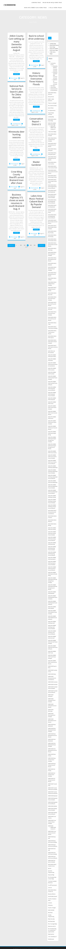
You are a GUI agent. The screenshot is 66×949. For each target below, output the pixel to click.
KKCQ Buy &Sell (51, 918)
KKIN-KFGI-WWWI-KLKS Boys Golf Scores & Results (52, 630)
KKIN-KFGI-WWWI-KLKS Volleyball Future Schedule (52, 391)
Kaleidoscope (51, 936)
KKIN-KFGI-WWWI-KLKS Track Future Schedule (52, 654)
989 (35, 245)
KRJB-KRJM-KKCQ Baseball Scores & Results (52, 272)
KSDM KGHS (50, 823)
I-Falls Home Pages (55, 7)
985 (21, 245)
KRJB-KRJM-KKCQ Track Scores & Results (52, 329)
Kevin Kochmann (34, 65)
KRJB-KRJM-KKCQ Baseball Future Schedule (52, 266)
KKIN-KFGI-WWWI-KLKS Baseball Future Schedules (52, 595)
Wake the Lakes (51, 916)
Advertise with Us (52, 923)
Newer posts (11, 245)
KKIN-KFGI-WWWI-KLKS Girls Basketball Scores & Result (52, 489)
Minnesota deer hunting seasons (16, 134)
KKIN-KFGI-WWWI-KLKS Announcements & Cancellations (53, 362)
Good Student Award (52, 893)
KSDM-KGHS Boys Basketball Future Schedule (52, 727)
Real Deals (50, 910)
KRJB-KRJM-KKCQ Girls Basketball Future (52, 208)
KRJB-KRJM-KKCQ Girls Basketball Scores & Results (52, 214)
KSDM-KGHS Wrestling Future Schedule (51, 712)
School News (53, 84)
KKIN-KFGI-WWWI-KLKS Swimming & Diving (52, 430)
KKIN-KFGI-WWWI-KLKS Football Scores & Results (52, 380)
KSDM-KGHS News (52, 671)
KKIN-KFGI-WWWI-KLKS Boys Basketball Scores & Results (53, 474)
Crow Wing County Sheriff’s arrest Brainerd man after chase (16, 177)
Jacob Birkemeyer (36, 110)
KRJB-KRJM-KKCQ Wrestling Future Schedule (52, 251)
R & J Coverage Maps (52, 921)
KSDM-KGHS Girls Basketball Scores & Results (52, 748)
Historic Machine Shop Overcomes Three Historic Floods (36, 78)
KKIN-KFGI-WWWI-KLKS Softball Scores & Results (52, 615)
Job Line (50, 885)
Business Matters (51, 891)
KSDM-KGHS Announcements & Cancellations (52, 675)
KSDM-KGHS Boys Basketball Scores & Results (52, 733)
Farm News (53, 83)
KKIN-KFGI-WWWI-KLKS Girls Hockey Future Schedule (52, 531)
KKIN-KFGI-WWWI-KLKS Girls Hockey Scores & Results (52, 536)
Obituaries (50, 902)
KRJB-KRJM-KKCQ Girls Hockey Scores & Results (52, 242)
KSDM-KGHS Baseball (52, 793)
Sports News (51, 105)
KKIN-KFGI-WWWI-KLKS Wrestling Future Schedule (52, 545)
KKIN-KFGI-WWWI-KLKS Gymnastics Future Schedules (52, 560)
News (49, 59)
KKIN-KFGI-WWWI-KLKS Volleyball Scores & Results (52, 386)
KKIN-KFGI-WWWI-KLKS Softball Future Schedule (52, 609)
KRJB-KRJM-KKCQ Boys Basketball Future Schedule (52, 193)
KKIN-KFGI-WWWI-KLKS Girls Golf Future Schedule (53, 639)
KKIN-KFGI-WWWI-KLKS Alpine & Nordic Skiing (52, 571)
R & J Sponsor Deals (52, 103)
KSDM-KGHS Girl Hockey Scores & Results (51, 777)
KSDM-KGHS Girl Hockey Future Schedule (51, 772)
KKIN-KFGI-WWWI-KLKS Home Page (35, 7)
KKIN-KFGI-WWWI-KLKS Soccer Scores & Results (52, 425)
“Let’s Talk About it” (52, 934)
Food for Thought (52, 905)
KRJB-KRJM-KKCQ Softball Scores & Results (52, 286)
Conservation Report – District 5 (36, 121)
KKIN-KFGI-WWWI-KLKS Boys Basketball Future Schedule (53, 469)
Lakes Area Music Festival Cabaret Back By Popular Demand (36, 201)
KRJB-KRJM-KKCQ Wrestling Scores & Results (52, 257)
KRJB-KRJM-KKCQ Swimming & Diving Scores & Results (52, 184)
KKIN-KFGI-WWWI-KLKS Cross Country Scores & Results (52, 459)
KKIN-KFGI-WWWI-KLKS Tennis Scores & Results (52, 410)
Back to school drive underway (36, 37)
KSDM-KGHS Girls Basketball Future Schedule (52, 742)
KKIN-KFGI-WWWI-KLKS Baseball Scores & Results (52, 600)
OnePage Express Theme (46, 946)
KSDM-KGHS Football (52, 681)
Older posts (41, 245)
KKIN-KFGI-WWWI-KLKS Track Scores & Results (52, 660)
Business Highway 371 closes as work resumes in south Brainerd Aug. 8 (16, 201)
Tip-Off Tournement (52, 882)
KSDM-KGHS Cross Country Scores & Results (52, 830)
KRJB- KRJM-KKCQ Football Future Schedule (52, 137)
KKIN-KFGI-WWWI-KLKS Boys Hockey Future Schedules (52, 498)
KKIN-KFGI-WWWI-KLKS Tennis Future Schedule (52, 405)
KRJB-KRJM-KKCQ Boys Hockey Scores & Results (52, 219)
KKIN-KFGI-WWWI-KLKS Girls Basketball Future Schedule (52, 484)
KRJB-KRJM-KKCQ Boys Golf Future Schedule (52, 296)
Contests (50, 900)
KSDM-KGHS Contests (53, 679)
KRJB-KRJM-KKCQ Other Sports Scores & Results (53, 344)
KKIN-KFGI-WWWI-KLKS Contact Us (53, 125)
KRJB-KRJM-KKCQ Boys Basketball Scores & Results (52, 199)
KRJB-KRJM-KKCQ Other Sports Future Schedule (52, 339)
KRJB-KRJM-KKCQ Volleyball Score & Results (52, 156)
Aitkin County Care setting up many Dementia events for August (16, 43)
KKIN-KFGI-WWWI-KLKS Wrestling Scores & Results (52, 551)
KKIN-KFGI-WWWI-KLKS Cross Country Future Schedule (52, 454)
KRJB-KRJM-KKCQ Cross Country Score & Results (53, 169)
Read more (16, 74)
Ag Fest (49, 865)
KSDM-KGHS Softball (52, 803)
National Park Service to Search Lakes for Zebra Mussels (16, 91)
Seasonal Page (51, 872)
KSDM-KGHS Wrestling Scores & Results (52, 718)
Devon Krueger (14, 78)
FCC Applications (51, 107)
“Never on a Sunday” (52, 100)
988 (31, 245)
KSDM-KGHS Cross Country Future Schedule (52, 819)
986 (25, 245)
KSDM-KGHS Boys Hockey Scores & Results (52, 762)
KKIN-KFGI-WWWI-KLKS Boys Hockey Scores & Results (52, 504)
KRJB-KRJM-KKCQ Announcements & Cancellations (52, 509)
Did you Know (51, 94)
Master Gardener (36, 163)
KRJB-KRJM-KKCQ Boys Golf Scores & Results (52, 301)
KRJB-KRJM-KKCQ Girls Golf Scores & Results (52, 316)
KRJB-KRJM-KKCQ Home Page (52, 2)
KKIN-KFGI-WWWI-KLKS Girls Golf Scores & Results (53, 645)
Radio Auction (51, 931)
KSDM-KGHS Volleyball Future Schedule (51, 698)
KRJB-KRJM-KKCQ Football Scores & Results (52, 142)
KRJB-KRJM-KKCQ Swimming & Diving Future (52, 178)
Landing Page (36, 2)
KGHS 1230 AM (51, 907)
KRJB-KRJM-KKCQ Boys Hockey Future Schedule (52, 225)
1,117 (26, 246)
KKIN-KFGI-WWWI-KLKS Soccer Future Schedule (52, 420)
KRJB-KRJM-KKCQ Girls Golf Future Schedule (52, 311)
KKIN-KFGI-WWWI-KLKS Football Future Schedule (52, 375)
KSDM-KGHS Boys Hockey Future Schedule (52, 757)
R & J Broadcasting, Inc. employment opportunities (52, 927)
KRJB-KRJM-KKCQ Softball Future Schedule (52, 281)
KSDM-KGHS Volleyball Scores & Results (52, 703)
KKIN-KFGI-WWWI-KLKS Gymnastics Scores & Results (52, 566)
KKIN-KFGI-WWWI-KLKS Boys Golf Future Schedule (52, 624)
